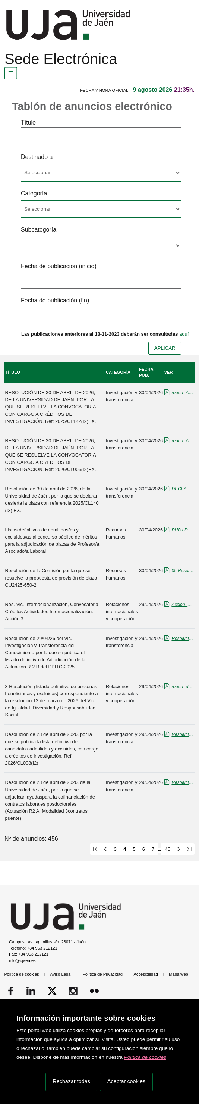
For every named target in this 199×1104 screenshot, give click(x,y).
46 (167, 849)
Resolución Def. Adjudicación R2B (182, 638)
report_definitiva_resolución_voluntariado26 (182, 686)
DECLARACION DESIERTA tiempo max (182, 489)
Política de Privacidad (102, 974)
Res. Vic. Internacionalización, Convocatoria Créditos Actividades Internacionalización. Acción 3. (51, 611)
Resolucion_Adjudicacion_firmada (182, 782)
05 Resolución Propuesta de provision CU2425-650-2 (182, 570)
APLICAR (165, 348)
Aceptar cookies (126, 1081)
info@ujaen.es (22, 960)
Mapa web (178, 974)
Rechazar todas (71, 1081)
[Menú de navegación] (10, 73)
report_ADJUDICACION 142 (182, 392)
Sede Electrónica (60, 59)
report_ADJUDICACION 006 (182, 440)
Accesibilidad (145, 974)
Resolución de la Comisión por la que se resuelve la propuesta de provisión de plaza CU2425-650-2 (51, 577)
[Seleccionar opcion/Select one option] (101, 173)
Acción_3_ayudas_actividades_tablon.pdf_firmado (182, 604)
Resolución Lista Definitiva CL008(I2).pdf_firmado (182, 734)
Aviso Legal (61, 974)
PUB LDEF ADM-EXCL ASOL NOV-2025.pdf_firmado (182, 530)
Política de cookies (145, 1057)
